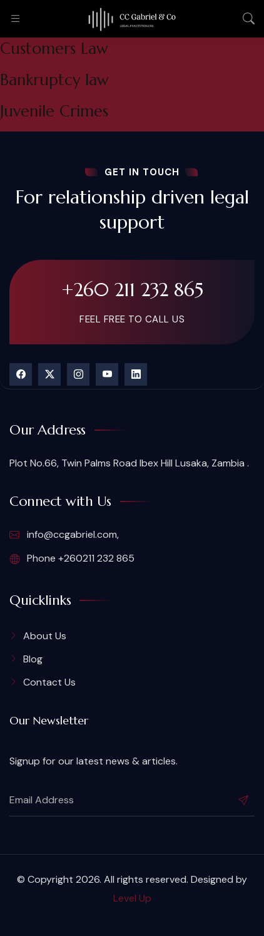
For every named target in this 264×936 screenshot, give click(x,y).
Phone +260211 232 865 (72, 558)
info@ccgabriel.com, (64, 535)
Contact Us (49, 682)
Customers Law (54, 48)
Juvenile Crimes (54, 111)
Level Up (132, 898)
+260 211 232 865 (132, 289)
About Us (44, 635)
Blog (33, 659)
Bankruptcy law (54, 80)
